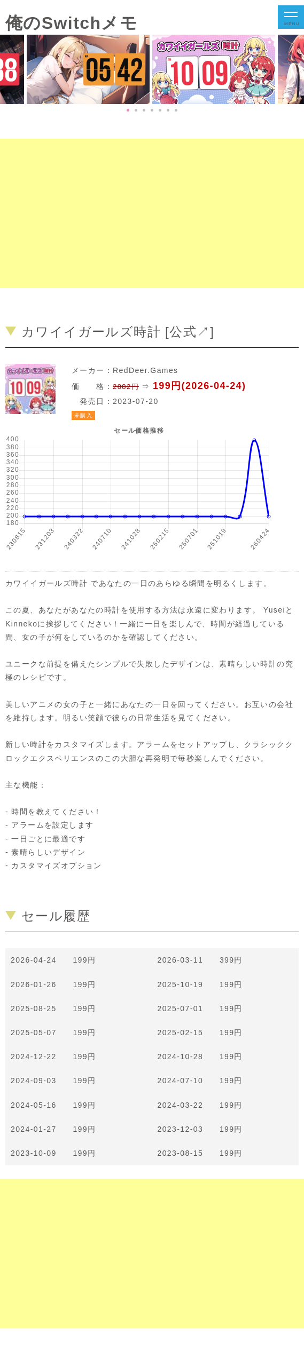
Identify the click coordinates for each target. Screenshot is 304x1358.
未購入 (83, 415)
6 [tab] (168, 110)
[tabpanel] (215, 69)
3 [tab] (144, 110)
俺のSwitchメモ (71, 23)
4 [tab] (152, 110)
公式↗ (189, 331)
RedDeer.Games (145, 370)
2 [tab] (136, 110)
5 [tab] (160, 110)
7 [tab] (176, 110)
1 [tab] (128, 110)
